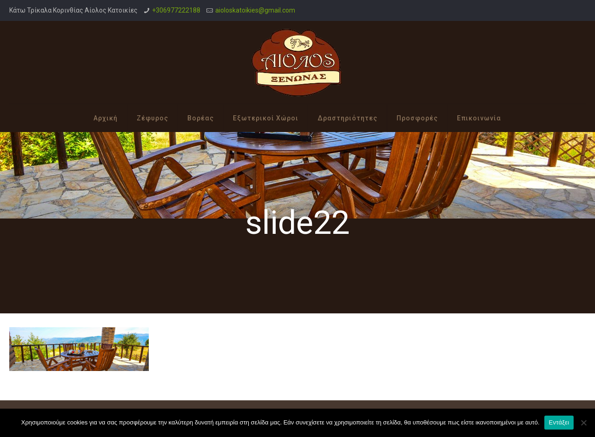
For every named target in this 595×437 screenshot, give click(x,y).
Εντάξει (559, 422)
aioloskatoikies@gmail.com (255, 10)
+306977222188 (176, 10)
